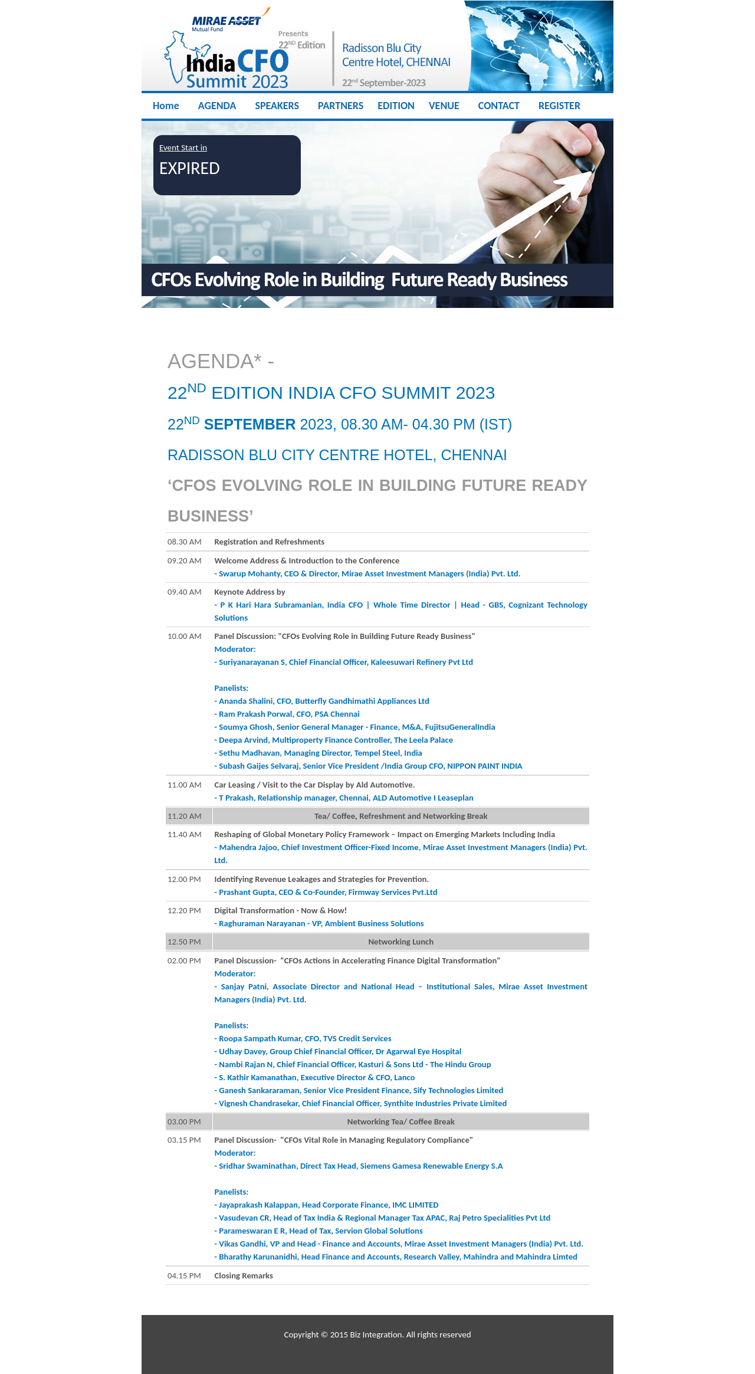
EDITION (396, 105)
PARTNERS (340, 105)
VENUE (444, 105)
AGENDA (217, 105)
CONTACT (499, 105)
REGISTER (559, 105)
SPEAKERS (277, 105)
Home (166, 105)
